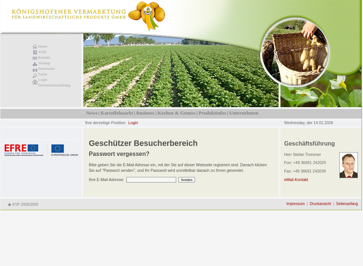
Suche (42, 74)
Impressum (46, 68)
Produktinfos (212, 113)
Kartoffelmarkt (117, 113)
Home (42, 46)
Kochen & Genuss (176, 113)
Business (145, 113)
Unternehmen (243, 113)
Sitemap (44, 63)
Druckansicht (320, 204)
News (91, 113)
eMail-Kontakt (296, 179)
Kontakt (44, 57)
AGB (42, 52)
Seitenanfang (347, 204)
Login (42, 80)
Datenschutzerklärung (54, 85)
